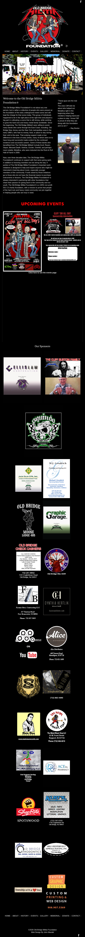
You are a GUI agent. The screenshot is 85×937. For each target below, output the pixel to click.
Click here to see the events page (43, 273)
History (24, 51)
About (15, 51)
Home (7, 51)
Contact (76, 51)
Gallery (44, 51)
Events (34, 51)
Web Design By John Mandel (42, 932)
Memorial (55, 51)
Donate (66, 51)
